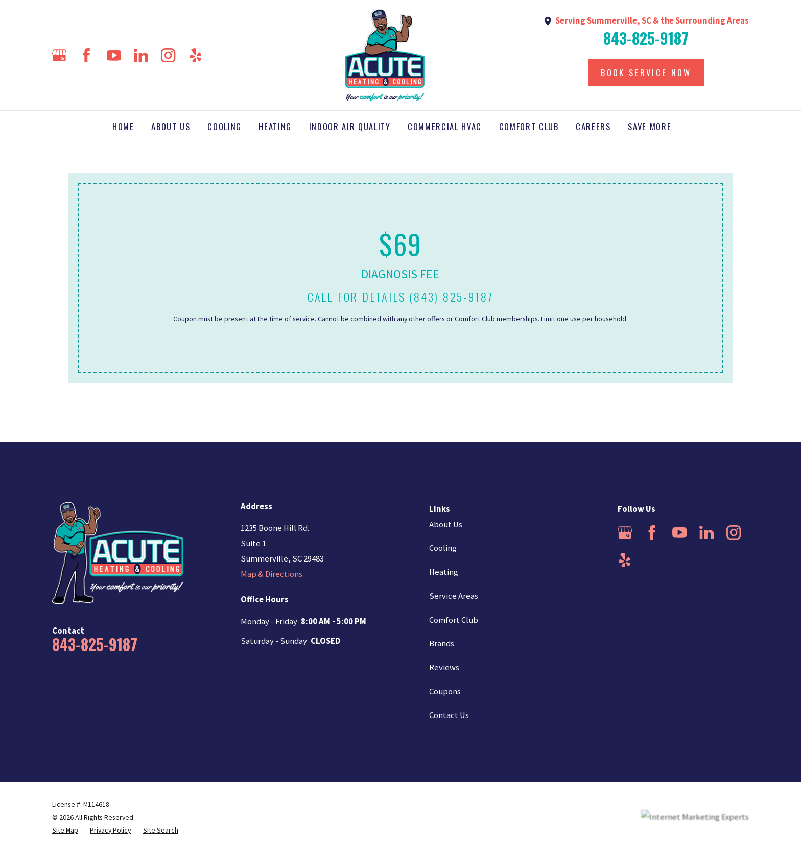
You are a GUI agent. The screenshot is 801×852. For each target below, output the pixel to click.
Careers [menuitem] (593, 126)
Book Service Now (646, 72)
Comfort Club (453, 620)
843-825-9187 (646, 38)
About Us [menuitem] (170, 126)
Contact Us (449, 715)
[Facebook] (86, 55)
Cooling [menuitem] (224, 126)
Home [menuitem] (123, 126)
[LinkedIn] (141, 55)
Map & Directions (271, 574)
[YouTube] (114, 55)
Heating (443, 572)
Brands (441, 643)
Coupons (445, 691)
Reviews (444, 667)
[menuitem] (65, 830)
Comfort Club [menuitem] (529, 126)
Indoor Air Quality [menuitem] (350, 126)
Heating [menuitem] (275, 126)
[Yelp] (196, 55)
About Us (445, 524)
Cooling (443, 548)
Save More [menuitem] (649, 126)
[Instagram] (168, 55)
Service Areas (453, 596)
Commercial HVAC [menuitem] (445, 126)
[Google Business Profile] (59, 55)
